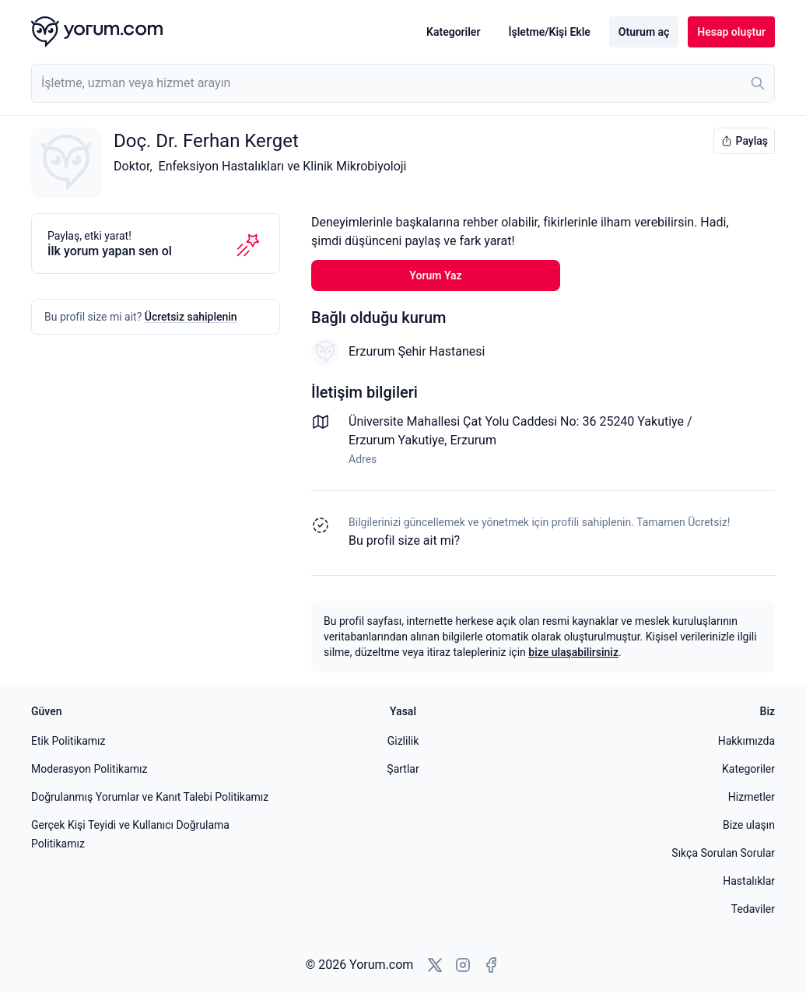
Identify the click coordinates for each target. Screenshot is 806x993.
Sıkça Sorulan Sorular (723, 853)
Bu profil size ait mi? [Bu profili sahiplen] (404, 540)
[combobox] (403, 83)
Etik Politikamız (68, 741)
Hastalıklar (749, 881)
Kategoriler (453, 32)
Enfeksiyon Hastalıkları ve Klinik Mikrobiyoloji (283, 166)
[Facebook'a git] (491, 965)
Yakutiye (421, 440)
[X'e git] (435, 965)
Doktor (131, 166)
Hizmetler (751, 797)
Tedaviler (753, 909)
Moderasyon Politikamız (89, 769)
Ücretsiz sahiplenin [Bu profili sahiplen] (191, 317)
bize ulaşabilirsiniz (573, 652)
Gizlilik (403, 741)
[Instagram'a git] (463, 965)
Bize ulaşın (749, 825)
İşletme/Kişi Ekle (549, 32)
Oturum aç (644, 32)
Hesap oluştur (731, 32)
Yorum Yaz (435, 275)
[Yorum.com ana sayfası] (97, 31)
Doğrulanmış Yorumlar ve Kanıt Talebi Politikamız (149, 797)
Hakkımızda (746, 741)
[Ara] (758, 83)
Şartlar (403, 769)
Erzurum (473, 440)
